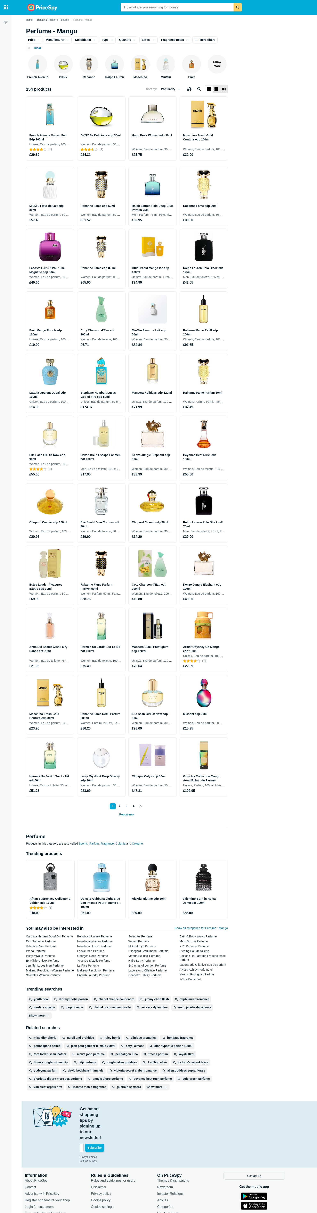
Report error (127, 814)
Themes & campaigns (177, 1151)
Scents (83, 843)
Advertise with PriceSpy (46, 1164)
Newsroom (169, 1158)
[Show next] (141, 806)
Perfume (64, 19)
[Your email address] (111, 1119)
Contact (34, 1158)
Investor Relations (174, 1164)
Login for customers (43, 1177)
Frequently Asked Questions (49, 1184)
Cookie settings (106, 1177)
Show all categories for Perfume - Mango (201, 928)
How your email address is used (100, 1128)
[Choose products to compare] (189, 89)
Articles (166, 1171)
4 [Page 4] (133, 806)
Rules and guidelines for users (117, 1151)
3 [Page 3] (126, 806)
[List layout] (216, 89)
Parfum (94, 843)
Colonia (120, 843)
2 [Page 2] (119, 806)
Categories (169, 1177)
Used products (171, 1184)
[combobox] (177, 7)
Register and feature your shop (51, 1171)
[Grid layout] (209, 89)
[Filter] (6, 22)
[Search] (238, 7)
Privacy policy (105, 1164)
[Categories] (5, 7)
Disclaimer (102, 1158)
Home (29, 19)
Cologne (137, 843)
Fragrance (107, 843)
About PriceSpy (40, 1151)
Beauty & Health (46, 19)
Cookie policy (104, 1171)
